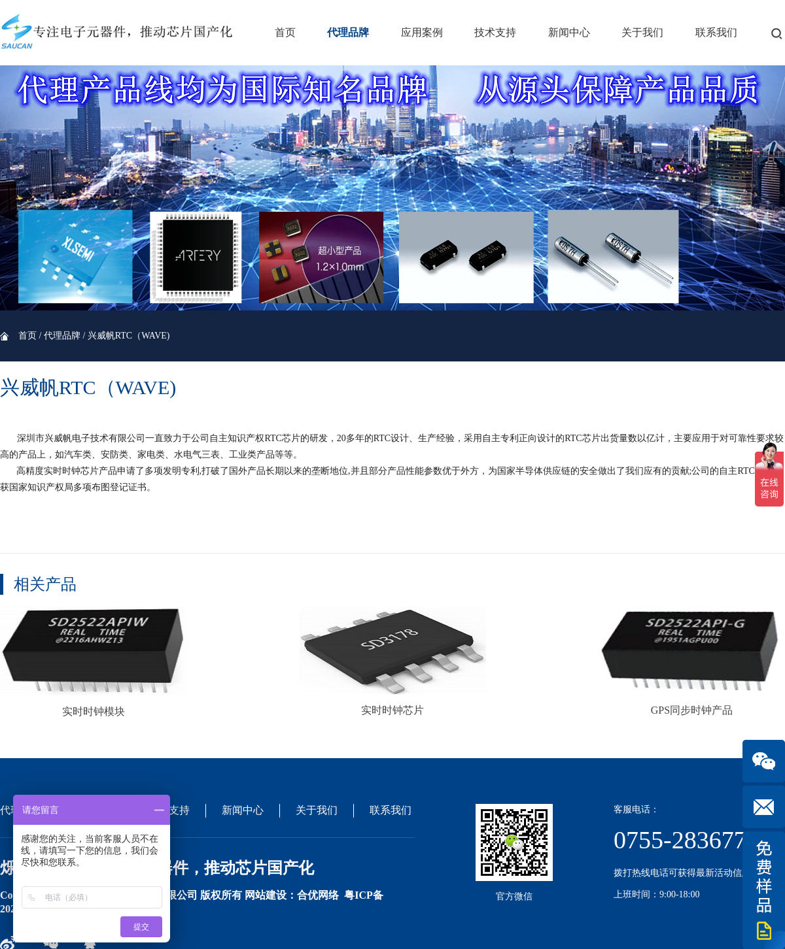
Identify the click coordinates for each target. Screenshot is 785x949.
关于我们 (642, 32)
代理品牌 (348, 32)
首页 (285, 32)
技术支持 (495, 32)
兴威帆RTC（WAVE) (129, 336)
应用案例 (422, 32)
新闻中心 (569, 32)
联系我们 (716, 32)
